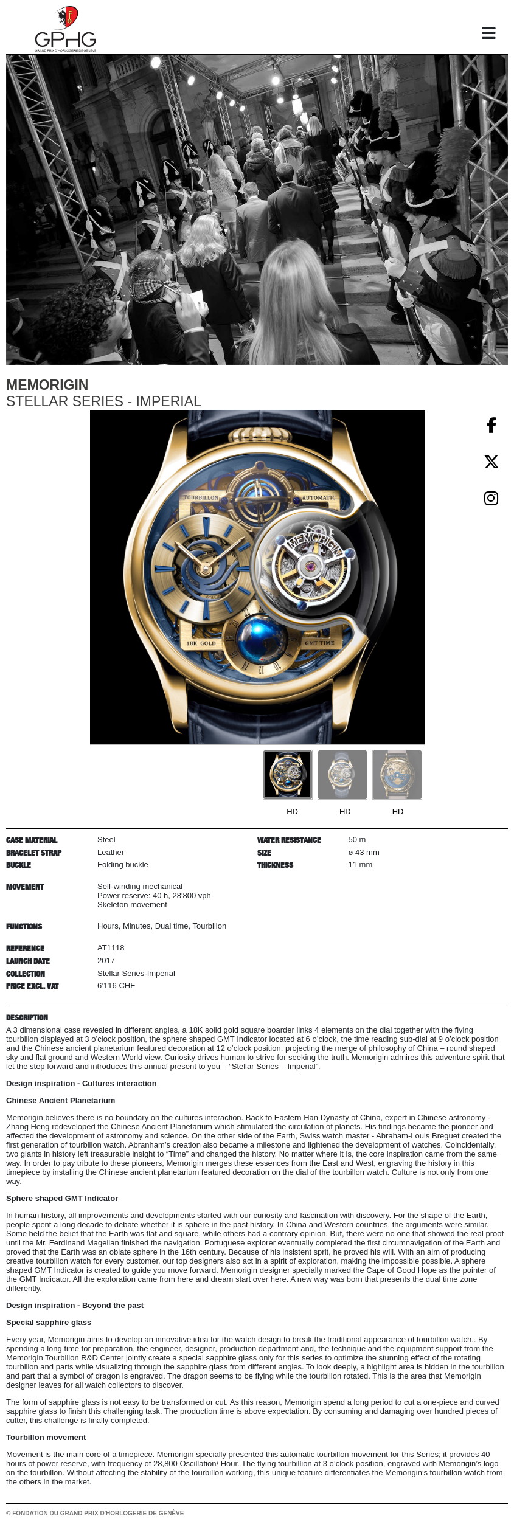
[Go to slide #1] (287, 774)
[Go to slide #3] (397, 774)
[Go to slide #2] (342, 774)
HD (292, 811)
